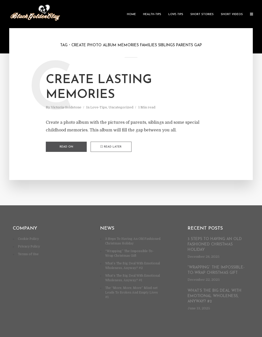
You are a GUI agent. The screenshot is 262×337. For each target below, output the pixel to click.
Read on (66, 146)
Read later (111, 146)
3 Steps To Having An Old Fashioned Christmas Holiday (215, 244)
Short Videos (232, 14)
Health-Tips (152, 14)
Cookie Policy (28, 239)
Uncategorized (120, 107)
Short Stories (202, 14)
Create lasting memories (99, 87)
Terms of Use (28, 254)
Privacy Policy (29, 246)
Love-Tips (175, 14)
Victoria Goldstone (66, 107)
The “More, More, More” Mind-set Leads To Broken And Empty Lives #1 (131, 292)
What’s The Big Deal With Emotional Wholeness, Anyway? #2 (215, 296)
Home (131, 14)
